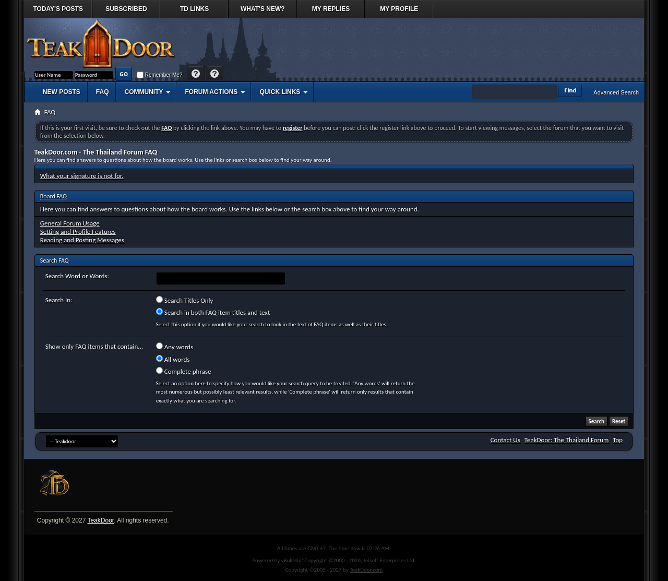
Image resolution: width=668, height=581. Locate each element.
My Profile (399, 9)
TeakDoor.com (366, 569)
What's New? (263, 9)
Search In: (59, 300)
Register (214, 74)
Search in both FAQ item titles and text (213, 312)
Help (196, 74)
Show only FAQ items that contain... (94, 346)
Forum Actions (211, 92)
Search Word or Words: (77, 276)
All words (173, 359)
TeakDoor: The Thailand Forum (566, 440)
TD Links (194, 9)
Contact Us (505, 440)
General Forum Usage (70, 223)
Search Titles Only (184, 300)
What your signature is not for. (82, 176)
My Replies (331, 9)
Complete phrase (183, 371)
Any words (174, 346)
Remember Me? (159, 75)
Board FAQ (53, 196)
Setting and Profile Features (78, 231)
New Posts (61, 92)
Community (143, 92)
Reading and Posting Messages (82, 240)
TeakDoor (100, 520)
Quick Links (279, 92)
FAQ (102, 92)
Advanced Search (616, 92)
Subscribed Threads (126, 11)
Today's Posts (58, 9)
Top (618, 440)
